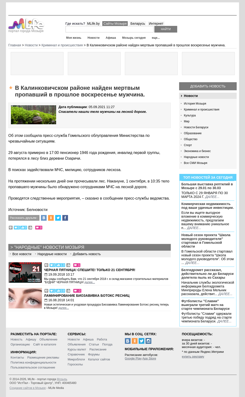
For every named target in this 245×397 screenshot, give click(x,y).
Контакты (17, 357)
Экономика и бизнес (197, 151)
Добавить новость (207, 86)
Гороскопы (75, 364)
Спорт (188, 145)
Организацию (20, 344)
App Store (149, 358)
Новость (17, 339)
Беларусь (137, 23)
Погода (107, 344)
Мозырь (62, 379)
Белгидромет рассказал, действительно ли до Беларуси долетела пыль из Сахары (207, 273)
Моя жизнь (73, 37)
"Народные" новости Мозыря (49, 247)
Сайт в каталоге (44, 344)
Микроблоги (76, 359)
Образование (192, 133)
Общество (190, 139)
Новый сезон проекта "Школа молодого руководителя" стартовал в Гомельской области (205, 240)
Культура (190, 115)
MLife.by (93, 23)
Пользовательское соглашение (33, 367)
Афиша (111, 37)
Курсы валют (77, 349)
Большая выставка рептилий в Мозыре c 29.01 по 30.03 (207, 186)
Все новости (21, 254)
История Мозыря (195, 103)
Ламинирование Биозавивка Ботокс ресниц (86, 295)
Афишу (31, 339)
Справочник (76, 354)
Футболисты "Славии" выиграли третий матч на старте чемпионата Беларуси (205, 305)
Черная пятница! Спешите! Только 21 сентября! (89, 270)
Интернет (156, 23)
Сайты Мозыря (115, 23)
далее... (212, 197)
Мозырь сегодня (134, 37)
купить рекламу (193, 356)
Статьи (94, 344)
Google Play (133, 358)
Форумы (94, 354)
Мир (186, 121)
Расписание (98, 349)
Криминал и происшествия (201, 109)
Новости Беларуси (196, 127)
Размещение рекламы (43, 357)
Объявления (77, 344)
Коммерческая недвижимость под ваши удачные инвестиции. (207, 206)
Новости (93, 37)
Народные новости (196, 157)
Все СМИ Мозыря (195, 163)
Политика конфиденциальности (33, 362)
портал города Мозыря (26, 29)
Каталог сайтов (99, 359)
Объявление (48, 339)
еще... (156, 37)
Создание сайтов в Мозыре (28, 388)
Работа (102, 339)
